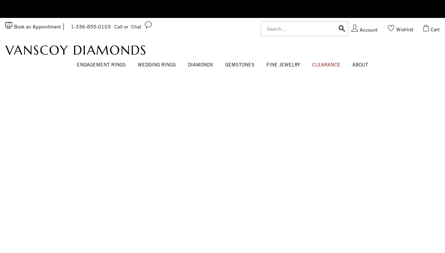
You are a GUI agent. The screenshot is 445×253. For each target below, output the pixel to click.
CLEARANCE (326, 64)
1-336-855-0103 (99, 26)
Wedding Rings (157, 64)
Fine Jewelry (283, 64)
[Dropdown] (101, 65)
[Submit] (342, 28)
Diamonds (200, 64)
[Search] (305, 28)
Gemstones (240, 64)
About (360, 64)
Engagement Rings (101, 64)
